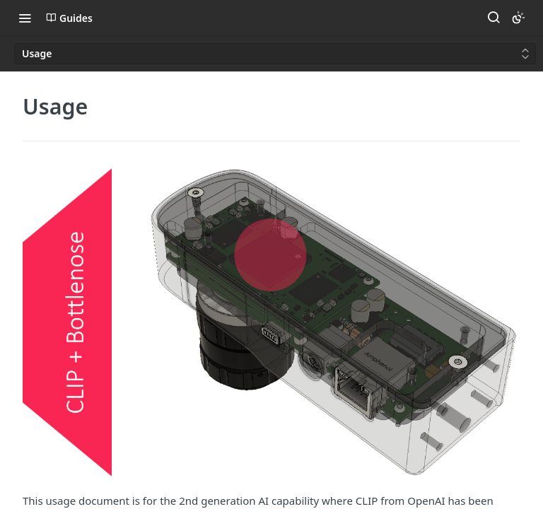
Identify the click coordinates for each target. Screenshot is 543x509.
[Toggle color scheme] (518, 17)
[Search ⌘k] (493, 17)
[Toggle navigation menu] (24, 17)
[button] (271, 322)
